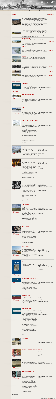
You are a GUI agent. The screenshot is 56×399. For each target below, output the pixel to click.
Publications (18, 10)
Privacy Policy (45, 10)
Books (13, 81)
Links (32, 10)
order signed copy (16, 91)
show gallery (51, 32)
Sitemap (50, 10)
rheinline (48, 398)
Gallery (12, 10)
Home (3, 10)
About (8, 10)
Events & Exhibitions (25, 10)
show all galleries (51, 14)
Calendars (18, 81)
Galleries (14, 14)
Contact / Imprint (38, 10)
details (14, 98)
